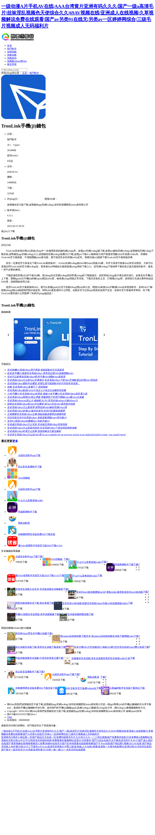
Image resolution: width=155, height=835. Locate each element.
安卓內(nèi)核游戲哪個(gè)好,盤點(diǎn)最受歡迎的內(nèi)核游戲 (109, 592)
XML (9, 717)
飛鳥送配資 (24, 523)
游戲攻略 (12, 55)
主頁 (24, 73)
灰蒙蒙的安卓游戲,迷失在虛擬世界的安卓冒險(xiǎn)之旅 (101, 658)
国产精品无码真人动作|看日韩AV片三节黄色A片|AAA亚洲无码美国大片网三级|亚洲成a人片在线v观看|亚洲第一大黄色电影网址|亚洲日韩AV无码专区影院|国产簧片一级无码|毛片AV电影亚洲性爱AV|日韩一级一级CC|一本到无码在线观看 (76, 746)
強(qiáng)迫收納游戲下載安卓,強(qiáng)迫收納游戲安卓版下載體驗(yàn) (97, 636)
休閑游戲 (12, 52)
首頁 (9, 45)
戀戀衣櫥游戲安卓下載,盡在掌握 (32, 603)
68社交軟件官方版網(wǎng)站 (81, 688)
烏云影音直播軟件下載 (30, 466)
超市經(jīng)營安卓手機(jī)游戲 (31, 633)
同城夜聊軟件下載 (27, 511)
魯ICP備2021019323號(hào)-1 (22, 714)
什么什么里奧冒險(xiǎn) (30, 500)
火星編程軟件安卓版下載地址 (124, 688)
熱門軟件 (12, 48)
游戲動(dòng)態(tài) (17, 61)
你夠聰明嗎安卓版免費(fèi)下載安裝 (36, 534)
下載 (40, 556)
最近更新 (12, 64)
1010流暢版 (24, 478)
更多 (15, 441)
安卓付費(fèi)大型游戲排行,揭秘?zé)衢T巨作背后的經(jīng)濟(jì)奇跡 (109, 647)
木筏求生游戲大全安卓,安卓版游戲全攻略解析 (39, 589)
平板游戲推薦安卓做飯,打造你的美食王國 (37, 658)
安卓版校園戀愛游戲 (78, 614)
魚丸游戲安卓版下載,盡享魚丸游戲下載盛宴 (38, 647)
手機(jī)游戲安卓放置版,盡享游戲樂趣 (34, 614)
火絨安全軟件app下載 (29, 455)
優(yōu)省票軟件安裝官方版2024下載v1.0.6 (40, 545)
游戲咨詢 (12, 58)
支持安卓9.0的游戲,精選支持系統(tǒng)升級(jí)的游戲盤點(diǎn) (95, 603)
